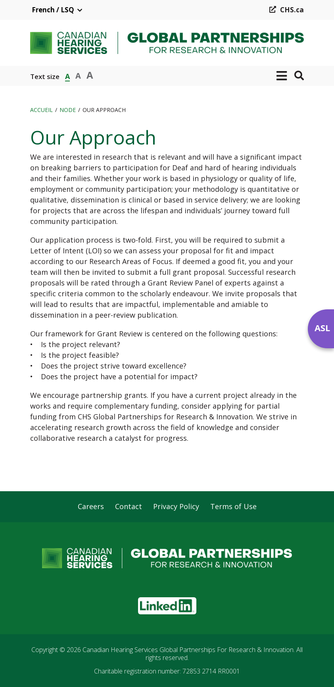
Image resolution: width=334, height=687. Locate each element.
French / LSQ (53, 9)
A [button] (67, 75)
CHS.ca (292, 9)
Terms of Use (233, 506)
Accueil (41, 110)
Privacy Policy (176, 506)
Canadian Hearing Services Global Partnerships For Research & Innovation (188, 649)
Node (68, 110)
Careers (91, 506)
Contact (128, 506)
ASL (322, 328)
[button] (281, 76)
